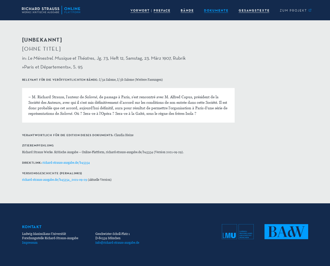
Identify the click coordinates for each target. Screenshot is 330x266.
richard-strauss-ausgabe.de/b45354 (66, 162)
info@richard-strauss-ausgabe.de (117, 242)
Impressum (30, 242)
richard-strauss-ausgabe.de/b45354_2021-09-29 (54, 180)
